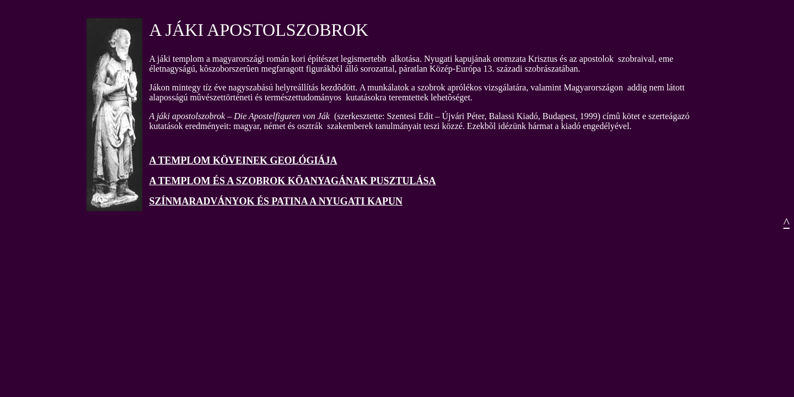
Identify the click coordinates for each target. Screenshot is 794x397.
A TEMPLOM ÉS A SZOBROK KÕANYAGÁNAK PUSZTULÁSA (292, 180)
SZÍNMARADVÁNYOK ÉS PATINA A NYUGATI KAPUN (276, 201)
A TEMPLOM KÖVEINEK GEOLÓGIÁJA (243, 160)
